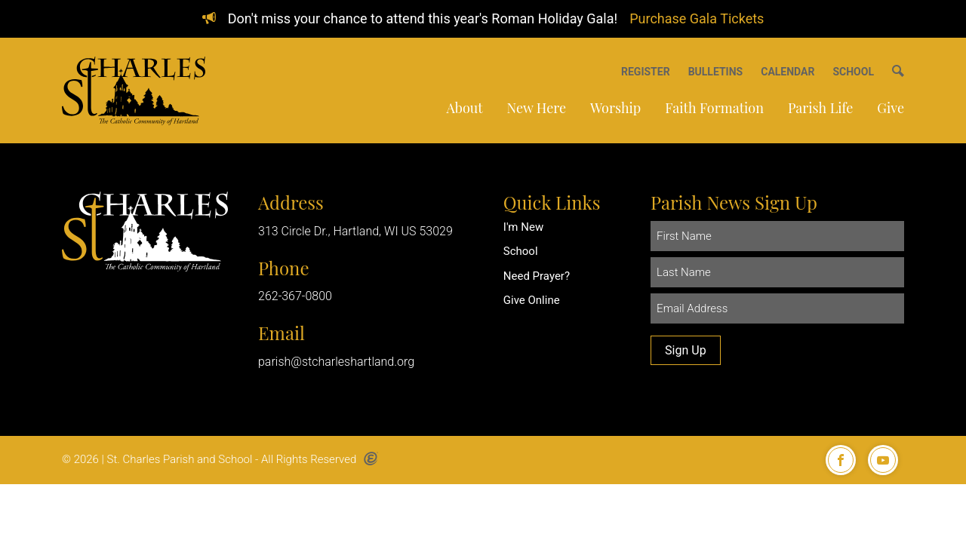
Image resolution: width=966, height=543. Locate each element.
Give (890, 108)
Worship (615, 108)
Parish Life (820, 108)
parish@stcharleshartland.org (336, 361)
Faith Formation (714, 108)
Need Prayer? (536, 276)
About (464, 108)
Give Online (531, 300)
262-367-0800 (295, 296)
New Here (536, 108)
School (520, 251)
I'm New (523, 227)
